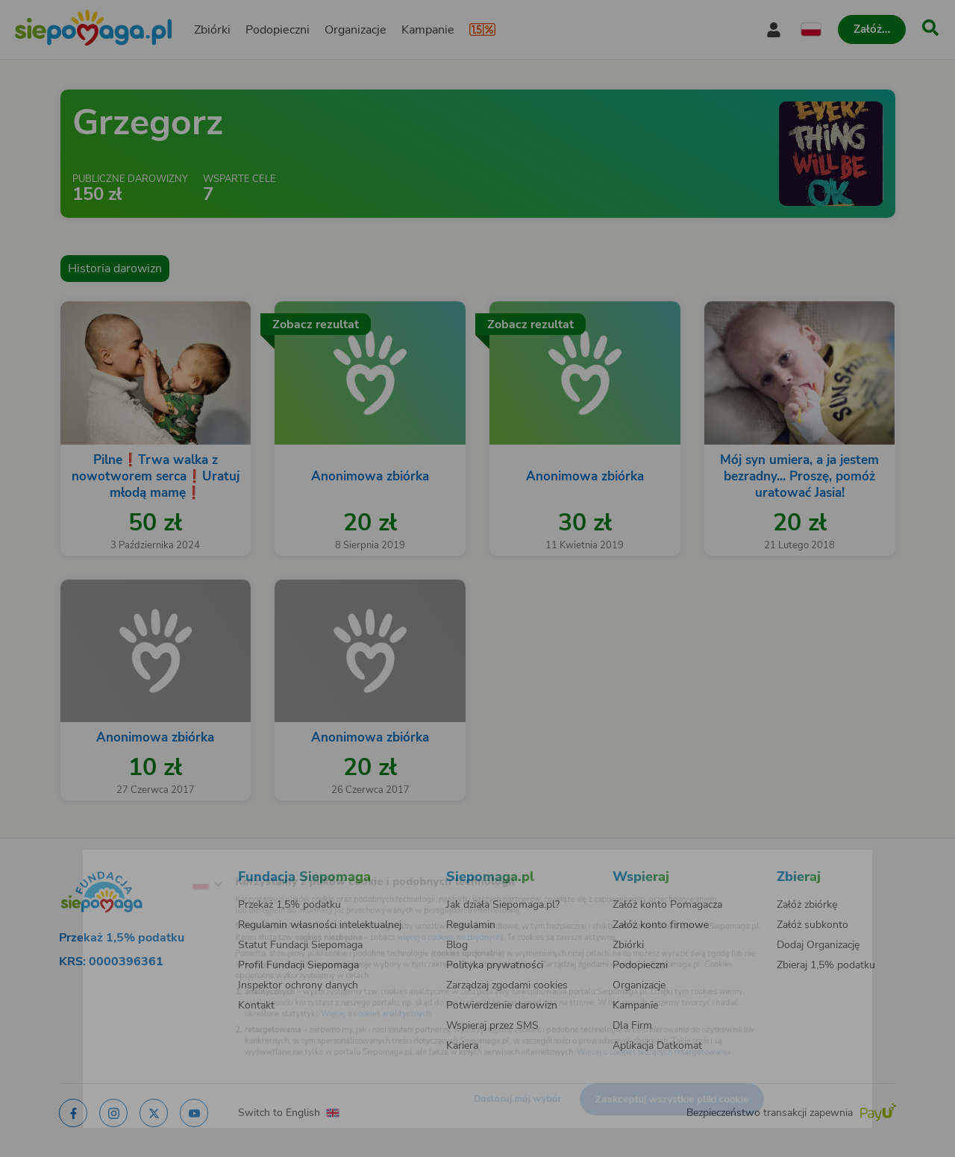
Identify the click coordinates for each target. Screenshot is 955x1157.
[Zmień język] (150, 862)
